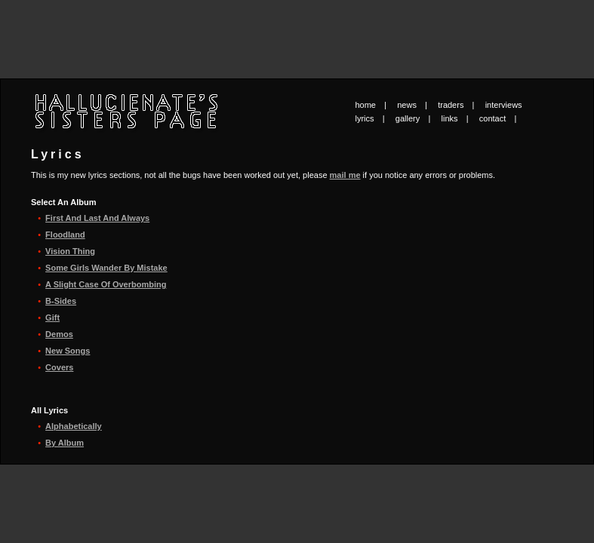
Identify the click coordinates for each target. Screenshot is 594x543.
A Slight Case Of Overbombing (105, 284)
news (407, 104)
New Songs (67, 350)
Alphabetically (73, 426)
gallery (407, 118)
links (450, 118)
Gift (52, 317)
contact (492, 118)
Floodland (65, 234)
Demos (59, 334)
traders (450, 104)
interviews (503, 104)
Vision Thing (70, 251)
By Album (64, 442)
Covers (59, 367)
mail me (345, 174)
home (365, 104)
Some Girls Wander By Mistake (106, 267)
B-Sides (60, 300)
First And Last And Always (97, 217)
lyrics (364, 118)
